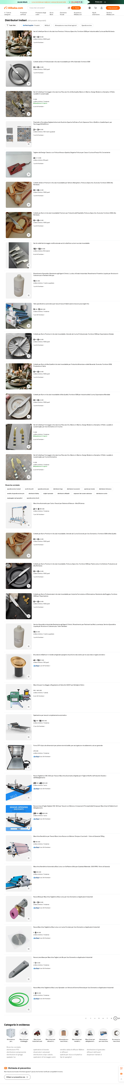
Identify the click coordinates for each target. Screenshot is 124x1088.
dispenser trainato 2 (94, 1055)
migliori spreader (48, 493)
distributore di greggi (15, 1055)
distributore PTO (13, 1050)
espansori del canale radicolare (83, 493)
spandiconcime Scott (33, 498)
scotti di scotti (29, 489)
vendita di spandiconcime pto (15, 493)
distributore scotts (101, 493)
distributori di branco (105, 489)
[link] (121, 1068)
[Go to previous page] (85, 1018)
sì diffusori (64, 1052)
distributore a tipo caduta (42, 1055)
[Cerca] (76, 8)
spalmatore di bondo (41, 1050)
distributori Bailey (34, 493)
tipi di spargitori (66, 1057)
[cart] (95, 8)
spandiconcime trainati (14, 489)
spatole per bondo (89, 489)
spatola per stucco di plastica (71, 1055)
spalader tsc (11, 1057)
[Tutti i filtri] (11, 25)
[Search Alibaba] (48, 8)
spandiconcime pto (43, 489)
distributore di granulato (96, 1050)
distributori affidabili (63, 493)
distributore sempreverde (16, 1052)
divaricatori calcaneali (41, 1052)
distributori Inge (58, 489)
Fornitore (41, 42)
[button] (69, 8)
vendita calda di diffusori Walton (72, 1050)
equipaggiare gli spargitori (14, 498)
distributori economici (73, 489)
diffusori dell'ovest (94, 1052)
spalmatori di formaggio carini (44, 1057)
